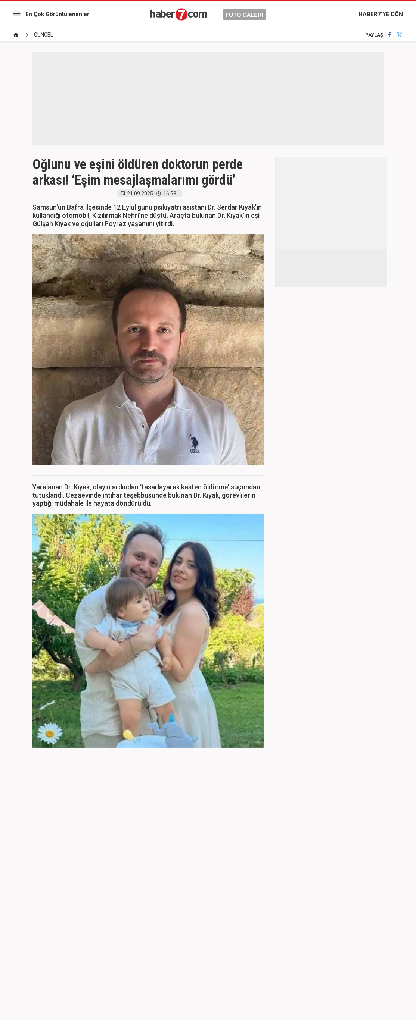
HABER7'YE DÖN (380, 14)
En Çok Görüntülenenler (57, 14)
